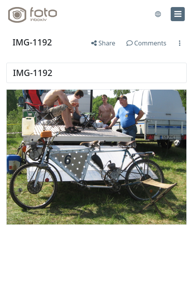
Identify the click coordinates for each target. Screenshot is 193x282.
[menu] (178, 14)
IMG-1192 (32, 42)
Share (103, 43)
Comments (146, 43)
